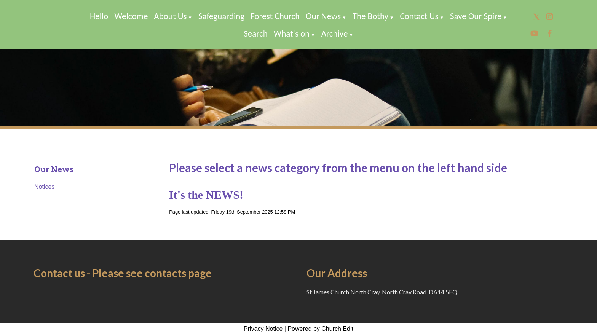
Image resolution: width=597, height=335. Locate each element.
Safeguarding (221, 16)
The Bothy (370, 16)
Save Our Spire (476, 16)
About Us (170, 16)
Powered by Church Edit (320, 328)
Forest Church (275, 16)
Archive (334, 33)
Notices (44, 186)
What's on (292, 33)
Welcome (131, 16)
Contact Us (419, 16)
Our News (323, 16)
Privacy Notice (263, 328)
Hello (99, 16)
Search (256, 33)
